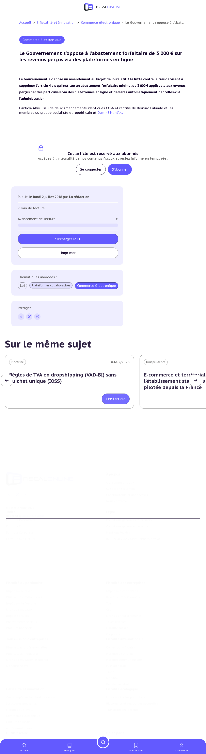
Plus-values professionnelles (26, 626)
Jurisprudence (155, 362)
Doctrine (17, 362)
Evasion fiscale (116, 644)
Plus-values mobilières (22, 632)
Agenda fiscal (15, 731)
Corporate (113, 610)
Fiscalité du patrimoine (24, 559)
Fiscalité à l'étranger (120, 632)
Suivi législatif (16, 737)
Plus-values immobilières (24, 573)
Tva (108, 579)
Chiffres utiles (16, 725)
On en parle (115, 717)
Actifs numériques (19, 709)
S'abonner (120, 169)
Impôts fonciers (17, 592)
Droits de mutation (20, 585)
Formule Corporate (19, 519)
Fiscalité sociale (117, 604)
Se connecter (90, 169)
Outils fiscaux (17, 717)
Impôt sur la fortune (21, 579)
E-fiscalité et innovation (25, 670)
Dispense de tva (17, 644)
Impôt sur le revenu (20, 567)
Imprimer (68, 253)
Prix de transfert (118, 663)
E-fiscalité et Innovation (57, 22)
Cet (108, 585)
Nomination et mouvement (125, 725)
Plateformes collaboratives (51, 285)
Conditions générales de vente (127, 513)
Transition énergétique (122, 691)
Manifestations (117, 737)
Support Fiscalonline (121, 469)
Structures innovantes (22, 685)
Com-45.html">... (110, 113)
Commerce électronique (101, 22)
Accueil (25, 22)
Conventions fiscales (120, 626)
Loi (22, 286)
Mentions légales (118, 519)
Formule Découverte (20, 507)
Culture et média (18, 703)
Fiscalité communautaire (124, 638)
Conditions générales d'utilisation (130, 507)
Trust (110, 651)
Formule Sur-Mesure (20, 525)
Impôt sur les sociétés (122, 567)
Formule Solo (15, 513)
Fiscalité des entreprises (125, 559)
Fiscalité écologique (122, 670)
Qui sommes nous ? (120, 463)
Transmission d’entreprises (27, 618)
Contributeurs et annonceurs (127, 475)
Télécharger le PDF (68, 239)
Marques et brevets (19, 691)
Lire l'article (115, 399)
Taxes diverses (116, 598)
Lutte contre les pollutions (125, 679)
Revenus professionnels (123, 573)
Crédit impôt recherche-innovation (30, 679)
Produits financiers (19, 604)
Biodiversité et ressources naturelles (132, 685)
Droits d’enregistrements (123, 592)
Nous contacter (117, 482)
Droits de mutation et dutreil (27, 638)
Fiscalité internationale (125, 618)
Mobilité (112, 657)
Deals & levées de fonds (123, 731)
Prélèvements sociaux (21, 598)
